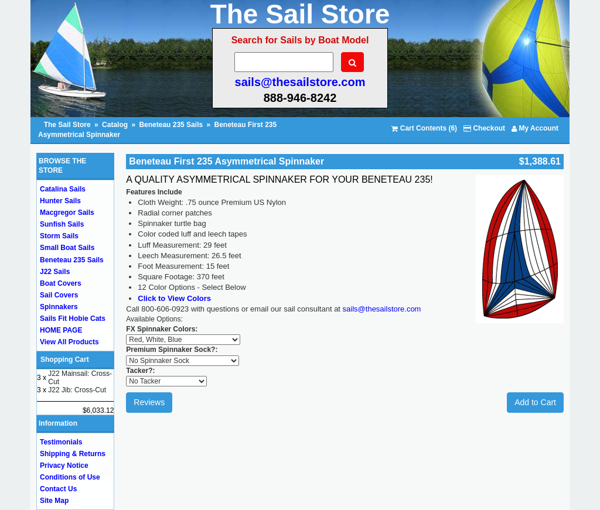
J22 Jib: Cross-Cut (77, 390)
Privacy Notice (64, 465)
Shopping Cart (64, 359)
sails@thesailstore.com (300, 82)
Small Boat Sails (67, 248)
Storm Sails (59, 236)
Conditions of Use (70, 477)
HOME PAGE (61, 330)
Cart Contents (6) (424, 128)
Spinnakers (59, 307)
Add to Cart (535, 402)
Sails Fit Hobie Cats (72, 318)
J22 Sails (55, 272)
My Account (535, 128)
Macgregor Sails (67, 212)
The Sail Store (68, 125)
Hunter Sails (60, 201)
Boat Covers (60, 283)
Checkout (484, 128)
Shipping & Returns (72, 454)
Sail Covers (59, 295)
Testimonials (61, 442)
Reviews (149, 402)
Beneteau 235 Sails (171, 125)
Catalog (115, 125)
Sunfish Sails (62, 224)
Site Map (54, 501)
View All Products (69, 342)
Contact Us (58, 489)
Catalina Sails (63, 189)
